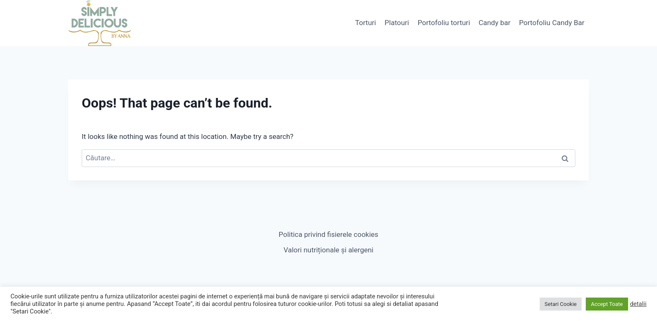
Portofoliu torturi (444, 22)
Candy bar (494, 22)
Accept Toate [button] (607, 304)
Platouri (397, 22)
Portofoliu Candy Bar (552, 22)
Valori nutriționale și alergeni (328, 250)
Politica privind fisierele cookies (328, 234)
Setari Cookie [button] (561, 304)
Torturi (365, 22)
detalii (638, 304)
